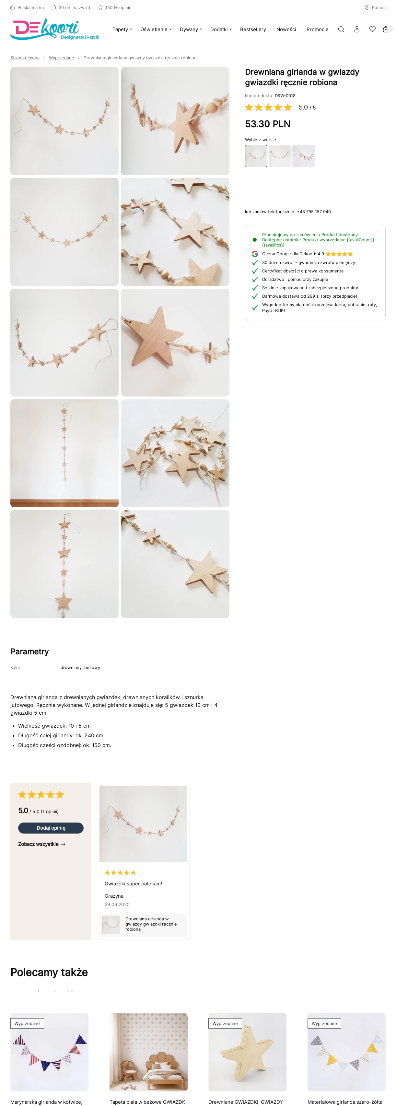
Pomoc (375, 7)
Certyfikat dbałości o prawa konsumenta (303, 270)
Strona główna (25, 57)
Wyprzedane (61, 57)
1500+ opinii (114, 7)
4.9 (307, 253)
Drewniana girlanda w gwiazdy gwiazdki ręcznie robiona (140, 57)
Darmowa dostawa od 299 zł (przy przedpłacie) (309, 296)
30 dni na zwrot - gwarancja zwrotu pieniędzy (308, 262)
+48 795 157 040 (314, 211)
